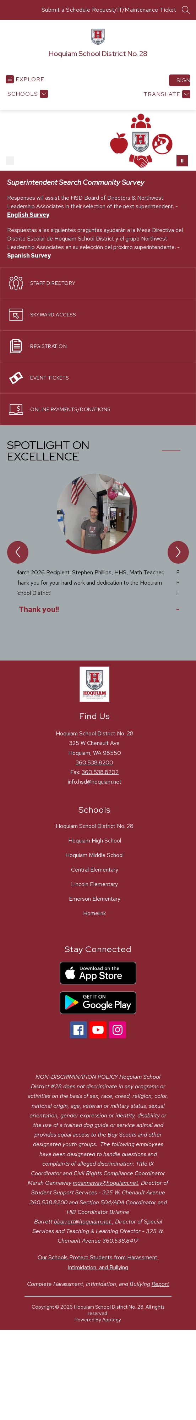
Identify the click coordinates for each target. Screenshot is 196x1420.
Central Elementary (94, 869)
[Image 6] (66, 160)
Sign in (183, 80)
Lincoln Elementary (94, 884)
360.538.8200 (94, 762)
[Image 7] (78, 160)
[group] (98, 554)
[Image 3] (32, 160)
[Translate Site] (166, 94)
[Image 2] (21, 160)
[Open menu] (25, 79)
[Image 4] (44, 160)
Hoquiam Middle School (94, 855)
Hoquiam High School (94, 840)
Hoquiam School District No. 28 (95, 826)
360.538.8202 (100, 772)
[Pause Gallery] (182, 160)
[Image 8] (89, 160)
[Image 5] (55, 160)
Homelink (94, 913)
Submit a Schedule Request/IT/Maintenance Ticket (109, 9)
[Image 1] (10, 160)
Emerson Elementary (94, 898)
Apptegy (111, 1319)
